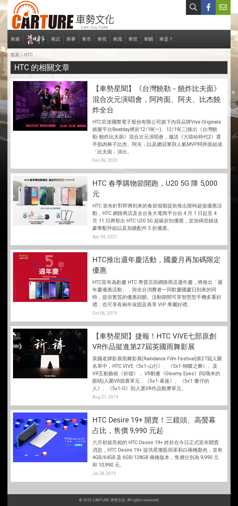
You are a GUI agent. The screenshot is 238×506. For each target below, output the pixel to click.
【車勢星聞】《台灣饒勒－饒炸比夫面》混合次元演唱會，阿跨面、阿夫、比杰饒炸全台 (156, 99)
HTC (28, 54)
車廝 (15, 42)
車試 (55, 42)
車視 (102, 42)
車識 (117, 42)
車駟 (148, 42)
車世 (133, 42)
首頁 (15, 54)
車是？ (166, 42)
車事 (71, 42)
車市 (86, 42)
